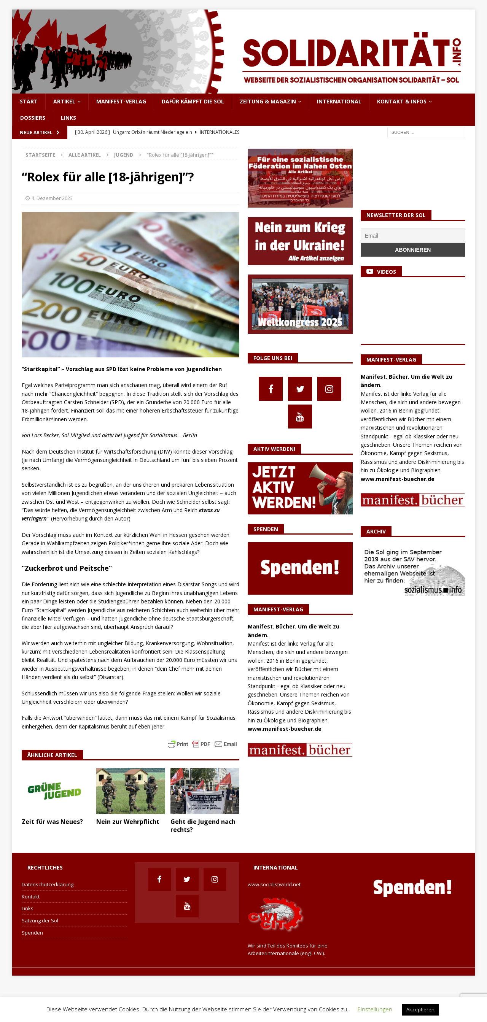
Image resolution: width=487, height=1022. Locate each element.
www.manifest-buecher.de (284, 728)
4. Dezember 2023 (52, 198)
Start (29, 101)
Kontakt (31, 896)
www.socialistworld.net (274, 884)
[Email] (413, 236)
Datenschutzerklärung (47, 884)
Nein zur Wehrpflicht (127, 821)
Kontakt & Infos (402, 101)
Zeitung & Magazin (268, 101)
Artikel (64, 101)
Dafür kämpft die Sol (193, 101)
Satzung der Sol (40, 920)
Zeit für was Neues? (52, 821)
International (339, 101)
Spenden (32, 932)
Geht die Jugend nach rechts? (203, 825)
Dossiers (32, 117)
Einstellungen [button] (375, 1009)
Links (68, 117)
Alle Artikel (84, 154)
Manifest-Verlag (121, 101)
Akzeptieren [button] (420, 1009)
